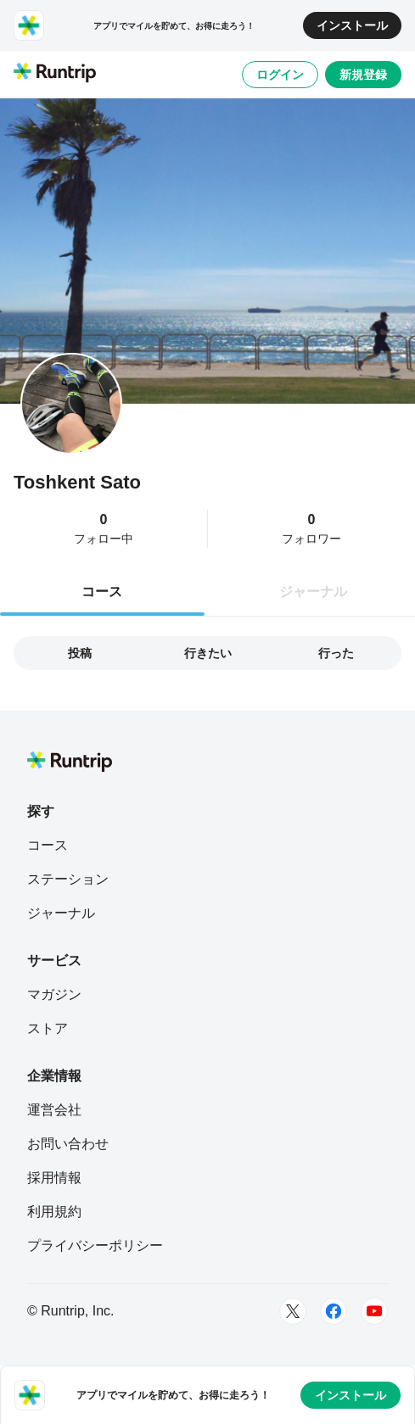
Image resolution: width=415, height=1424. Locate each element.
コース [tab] (101, 591)
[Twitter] (292, 1311)
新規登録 (363, 74)
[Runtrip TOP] (55, 74)
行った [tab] (336, 653)
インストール (352, 25)
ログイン (280, 74)
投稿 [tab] (80, 653)
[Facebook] (333, 1311)
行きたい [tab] (208, 653)
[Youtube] (374, 1311)
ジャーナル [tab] (313, 591)
